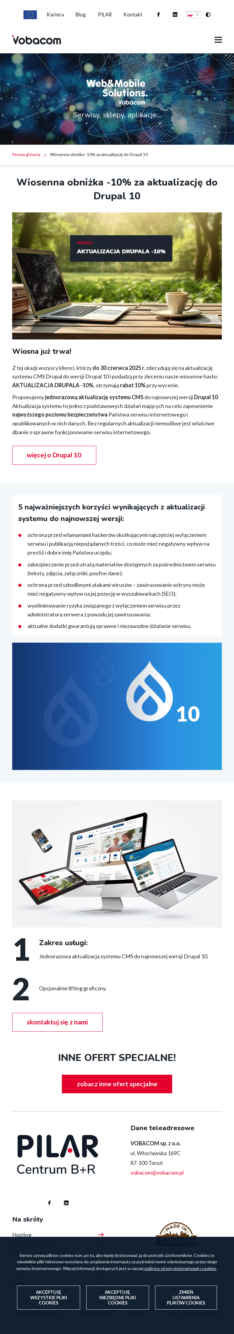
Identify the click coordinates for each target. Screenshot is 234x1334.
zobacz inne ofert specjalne (117, 1091)
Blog (79, 17)
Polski (194, 17)
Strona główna (26, 160)
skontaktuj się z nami (58, 1029)
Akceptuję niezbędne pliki (117, 1301)
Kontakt (136, 17)
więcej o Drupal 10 (55, 461)
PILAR (106, 17)
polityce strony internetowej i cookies (180, 1272)
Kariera (52, 17)
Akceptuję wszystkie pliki (48, 1301)
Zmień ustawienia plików (186, 1301)
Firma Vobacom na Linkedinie (60, 1204)
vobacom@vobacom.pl (157, 1179)
